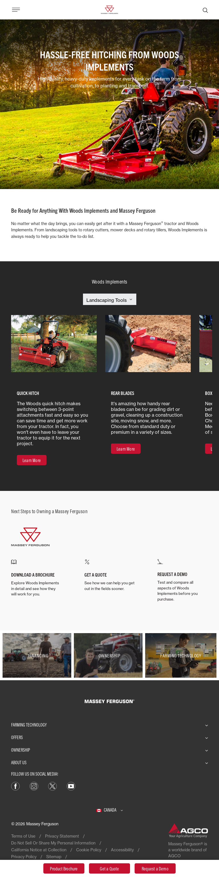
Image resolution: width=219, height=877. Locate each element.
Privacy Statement (62, 836)
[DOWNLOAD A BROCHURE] (36, 578)
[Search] (205, 9)
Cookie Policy (88, 849)
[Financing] (38, 655)
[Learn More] (31, 460)
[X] (52, 786)
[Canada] (109, 810)
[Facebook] (15, 786)
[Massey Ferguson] (109, 9)
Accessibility (122, 849)
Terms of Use (23, 836)
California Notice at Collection (38, 849)
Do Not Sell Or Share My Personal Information (53, 842)
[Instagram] (34, 786)
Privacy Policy (23, 856)
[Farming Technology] (180, 655)
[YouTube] (71, 786)
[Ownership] (109, 655)
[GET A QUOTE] (109, 575)
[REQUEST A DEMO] (182, 580)
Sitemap (53, 856)
